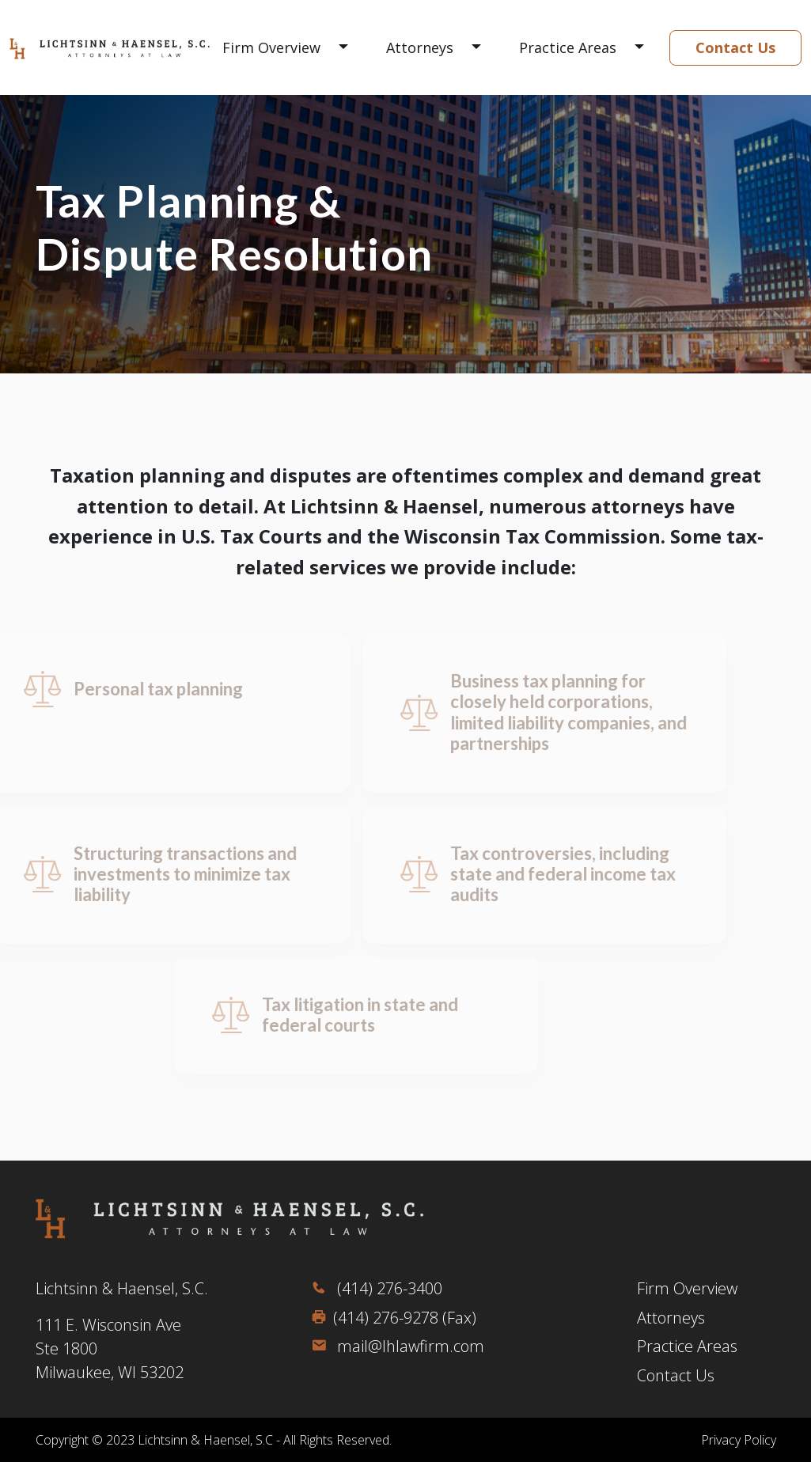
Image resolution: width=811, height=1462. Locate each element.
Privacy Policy (738, 1440)
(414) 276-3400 (376, 1288)
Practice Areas (567, 47)
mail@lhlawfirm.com (397, 1346)
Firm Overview (271, 47)
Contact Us (735, 47)
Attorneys (419, 47)
